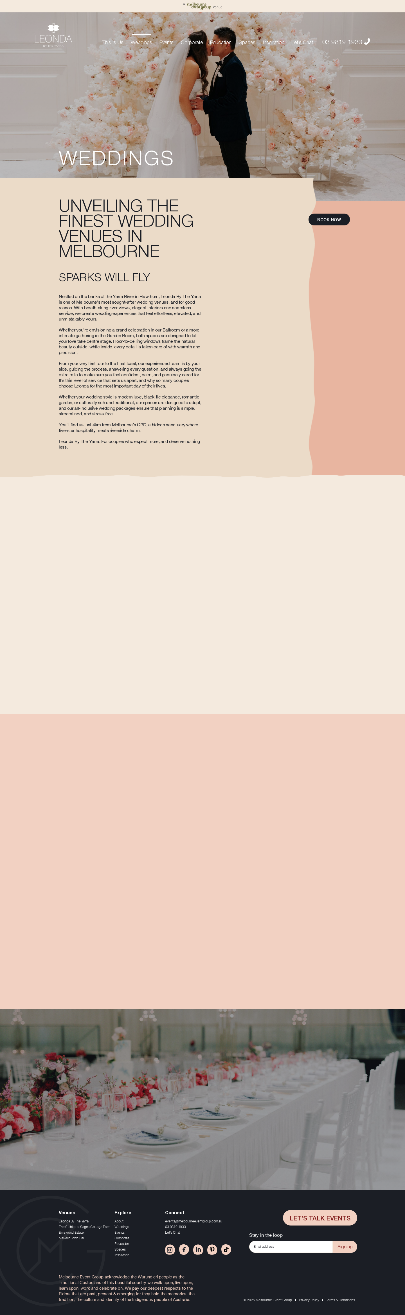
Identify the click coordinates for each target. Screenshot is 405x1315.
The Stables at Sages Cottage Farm (84, 1227)
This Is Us (112, 42)
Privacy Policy (309, 1300)
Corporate (192, 42)
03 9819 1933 (346, 41)
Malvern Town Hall (71, 1238)
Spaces (247, 42)
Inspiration (273, 42)
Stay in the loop (266, 1235)
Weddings (141, 42)
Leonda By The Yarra (73, 1221)
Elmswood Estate (71, 1232)
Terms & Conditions (340, 1300)
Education (220, 42)
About (118, 1221)
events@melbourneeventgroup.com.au (193, 1221)
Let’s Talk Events (320, 1217)
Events (166, 42)
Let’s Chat (302, 42)
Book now (329, 219)
